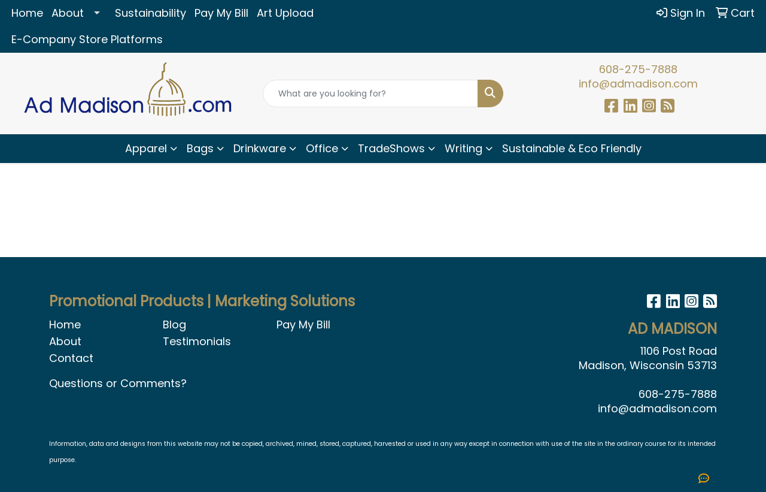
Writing (463, 148)
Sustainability (150, 12)
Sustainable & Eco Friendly (572, 148)
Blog (174, 324)
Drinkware (259, 148)
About (67, 12)
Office (322, 148)
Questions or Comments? (118, 383)
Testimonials (197, 341)
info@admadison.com (638, 83)
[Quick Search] (371, 93)
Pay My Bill (221, 12)
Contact (71, 358)
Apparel (146, 148)
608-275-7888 (638, 69)
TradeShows (391, 148)
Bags (200, 148)
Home (27, 12)
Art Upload (285, 12)
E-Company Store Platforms (87, 39)
